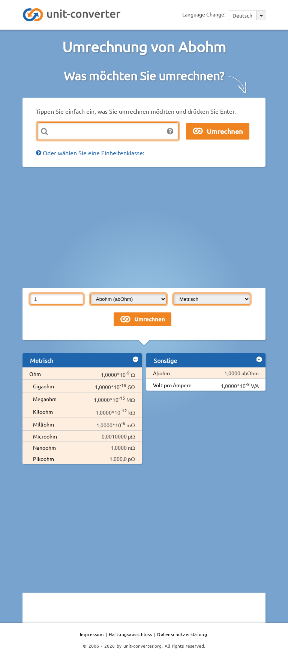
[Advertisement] (155, 226)
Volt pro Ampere (172, 385)
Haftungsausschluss (130, 634)
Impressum (92, 634)
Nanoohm (44, 447)
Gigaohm (43, 386)
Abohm (161, 373)
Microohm (45, 436)
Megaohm (45, 398)
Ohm (35, 373)
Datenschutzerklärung (182, 634)
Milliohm (43, 424)
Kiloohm (43, 411)
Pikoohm (43, 458)
